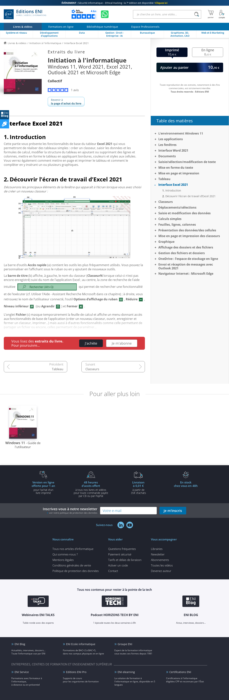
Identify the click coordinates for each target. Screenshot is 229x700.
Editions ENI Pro (76, 672)
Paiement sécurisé (119, 554)
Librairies (157, 549)
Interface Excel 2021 (173, 185)
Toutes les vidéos (162, 565)
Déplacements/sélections (177, 207)
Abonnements (160, 560)
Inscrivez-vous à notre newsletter (70, 510)
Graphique (166, 242)
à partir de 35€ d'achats (138, 487)
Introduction (173, 190)
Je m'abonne (122, 343)
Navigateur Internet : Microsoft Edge (185, 273)
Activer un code (118, 565)
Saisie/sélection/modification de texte (187, 162)
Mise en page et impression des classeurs (189, 236)
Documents (167, 156)
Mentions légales (63, 560)
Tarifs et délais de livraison (124, 560)
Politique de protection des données (75, 571)
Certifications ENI (180, 672)
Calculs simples (169, 219)
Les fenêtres (167, 145)
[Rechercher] (196, 14)
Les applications (170, 139)
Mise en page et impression (178, 173)
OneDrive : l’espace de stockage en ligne (188, 259)
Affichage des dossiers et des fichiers (185, 247)
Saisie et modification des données (184, 213)
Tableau (57, 369)
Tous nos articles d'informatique (72, 549)
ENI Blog (20, 644)
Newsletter (158, 554)
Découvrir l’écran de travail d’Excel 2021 (190, 196)
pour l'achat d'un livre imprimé (43, 487)
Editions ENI (25, 14)
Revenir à (66, 101)
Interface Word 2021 (173, 150)
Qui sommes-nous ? (65, 554)
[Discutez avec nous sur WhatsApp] (105, 14)
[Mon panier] (211, 14)
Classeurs (92, 369)
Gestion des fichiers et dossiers (181, 253)
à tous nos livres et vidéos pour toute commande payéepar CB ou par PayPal (91, 489)
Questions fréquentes (122, 549)
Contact (113, 571)
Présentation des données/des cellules (187, 230)
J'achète (91, 343)
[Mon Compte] (221, 14)
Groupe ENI (125, 644)
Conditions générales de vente (71, 565)
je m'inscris (173, 510)
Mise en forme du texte (175, 167)
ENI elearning (126, 672)
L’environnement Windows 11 (180, 133)
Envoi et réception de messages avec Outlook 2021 (185, 266)
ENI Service (22, 672)
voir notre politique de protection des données (73, 512)
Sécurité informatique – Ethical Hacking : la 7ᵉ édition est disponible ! (114, 3)
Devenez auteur (161, 571)
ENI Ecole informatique (80, 644)
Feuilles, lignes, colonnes (177, 224)
